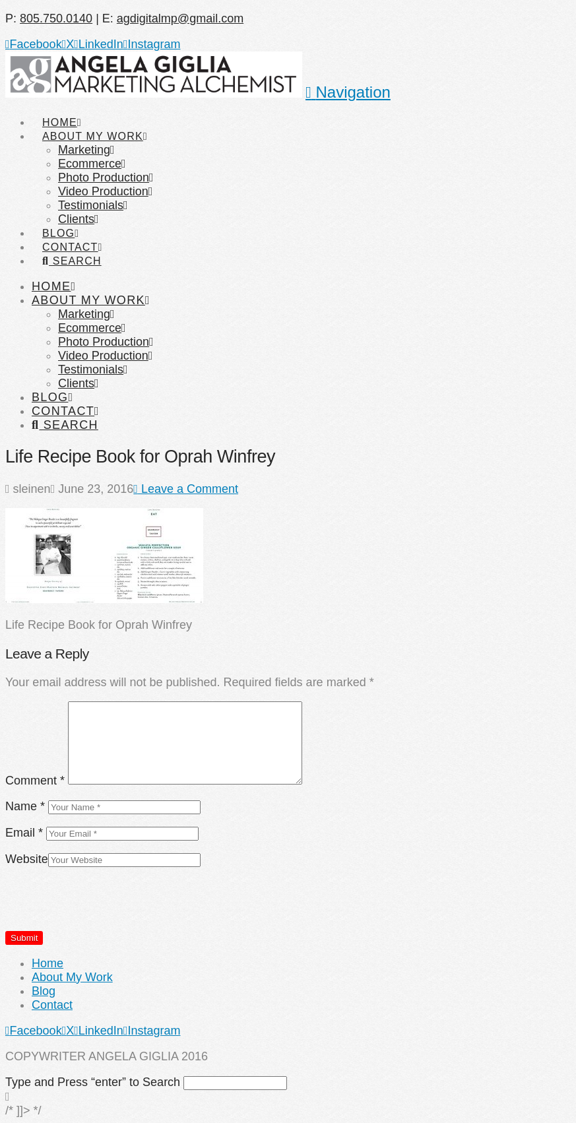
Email (24, 832)
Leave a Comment (185, 489)
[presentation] (105, 904)
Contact (52, 1004)
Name (25, 806)
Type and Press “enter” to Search (92, 1082)
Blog (43, 991)
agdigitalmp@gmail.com (180, 18)
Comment (35, 780)
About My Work (72, 977)
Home (47, 963)
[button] (348, 92)
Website (26, 859)
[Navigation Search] (71, 249)
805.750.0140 (56, 18)
